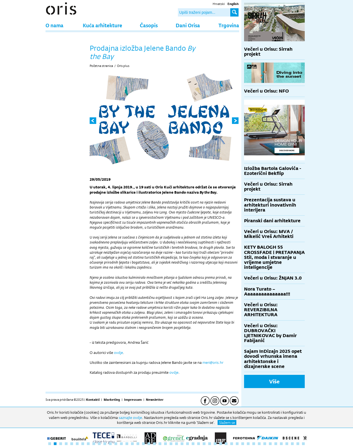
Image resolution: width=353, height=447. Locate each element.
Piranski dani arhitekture (272, 221)
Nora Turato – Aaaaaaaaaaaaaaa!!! (267, 291)
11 (104, 443)
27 (193, 443)
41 (270, 443)
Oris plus (123, 66)
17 (138, 443)
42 (275, 443)
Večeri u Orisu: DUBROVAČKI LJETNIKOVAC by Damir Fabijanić (270, 333)
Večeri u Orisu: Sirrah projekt (268, 51)
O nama (54, 25)
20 (154, 443)
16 (132, 443)
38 (253, 443)
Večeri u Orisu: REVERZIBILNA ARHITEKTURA (261, 310)
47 (303, 443)
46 (297, 443)
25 (182, 443)
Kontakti (93, 399)
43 (281, 443)
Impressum (133, 399)
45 (292, 443)
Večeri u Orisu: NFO (266, 91)
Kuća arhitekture (102, 25)
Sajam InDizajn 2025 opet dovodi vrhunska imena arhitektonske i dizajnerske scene (273, 358)
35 (237, 443)
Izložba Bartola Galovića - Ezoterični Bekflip (272, 171)
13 (115, 443)
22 (165, 443)
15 (126, 443)
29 (204, 443)
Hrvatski (219, 4)
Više (274, 381)
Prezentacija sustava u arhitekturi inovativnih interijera (270, 205)
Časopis (149, 25)
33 (226, 443)
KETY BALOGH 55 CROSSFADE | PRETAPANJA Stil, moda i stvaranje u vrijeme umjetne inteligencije (274, 257)
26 (187, 443)
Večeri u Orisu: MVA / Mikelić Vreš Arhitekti (268, 234)
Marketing (112, 399)
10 (99, 443)
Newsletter (155, 399)
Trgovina (228, 25)
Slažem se (227, 422)
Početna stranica (101, 66)
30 (209, 443)
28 (198, 443)
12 (110, 443)
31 (215, 443)
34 (231, 443)
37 (248, 443)
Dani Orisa (188, 25)
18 (143, 443)
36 (242, 443)
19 (149, 443)
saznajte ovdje (130, 417)
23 (171, 443)
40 (264, 443)
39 (259, 443)
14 (121, 443)
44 (286, 443)
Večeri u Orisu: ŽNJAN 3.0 (273, 278)
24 (176, 443)
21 (160, 443)
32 (220, 443)
